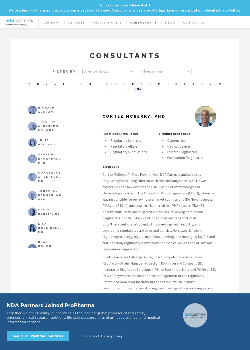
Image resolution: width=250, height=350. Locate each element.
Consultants (143, 22)
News (170, 22)
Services (76, 22)
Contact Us (194, 22)
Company (52, 22)
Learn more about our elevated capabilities (203, 10)
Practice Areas (107, 22)
